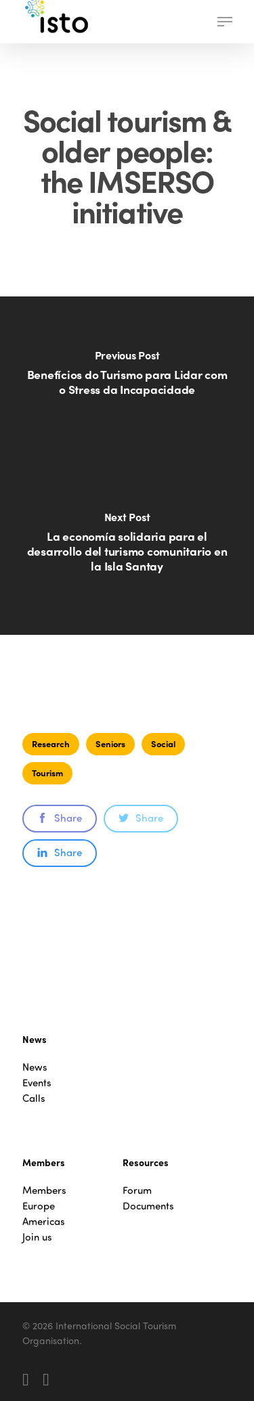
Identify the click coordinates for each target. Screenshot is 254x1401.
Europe (38, 1206)
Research (51, 743)
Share (59, 817)
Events (36, 1082)
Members (44, 1190)
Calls (33, 1098)
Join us (37, 1237)
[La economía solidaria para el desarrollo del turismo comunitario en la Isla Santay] (127, 550)
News (34, 1067)
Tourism (47, 772)
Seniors (110, 743)
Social (163, 743)
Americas (43, 1221)
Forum (137, 1190)
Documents (148, 1206)
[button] (224, 21)
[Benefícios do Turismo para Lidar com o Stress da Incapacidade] (127, 381)
